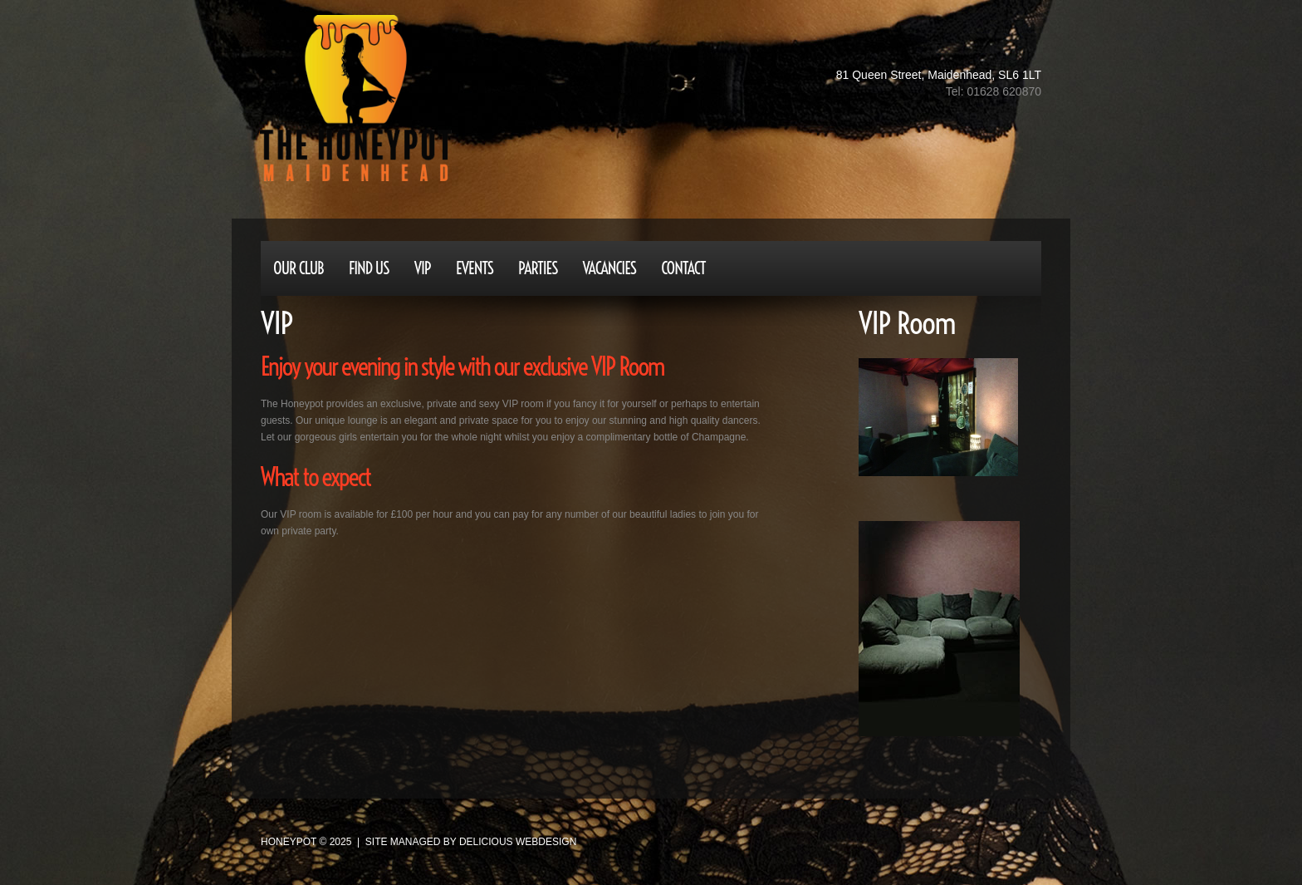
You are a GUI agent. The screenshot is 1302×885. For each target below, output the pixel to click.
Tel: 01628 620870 (993, 91)
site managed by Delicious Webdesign (471, 842)
